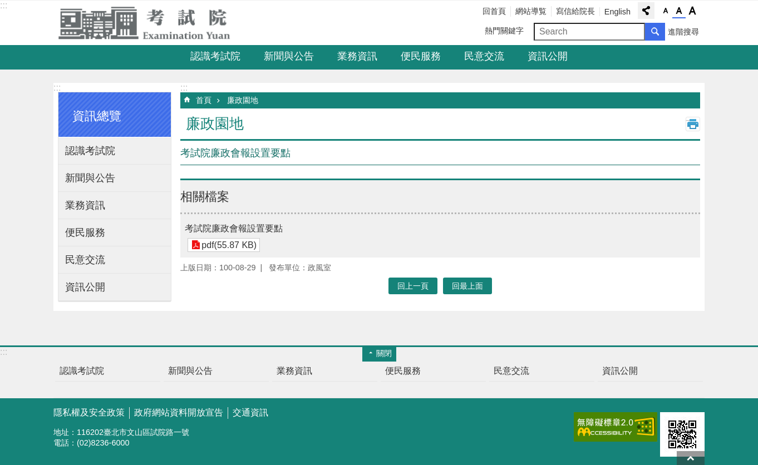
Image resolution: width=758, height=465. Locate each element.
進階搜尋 (683, 31)
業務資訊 (357, 56)
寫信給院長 (575, 11)
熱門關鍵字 (504, 30)
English (617, 11)
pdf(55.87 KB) (229, 245)
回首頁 (494, 11)
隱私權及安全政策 (89, 412)
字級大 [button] (692, 11)
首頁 (203, 100)
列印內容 (693, 124)
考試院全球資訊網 (150, 23)
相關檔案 (204, 197)
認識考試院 (215, 56)
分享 (646, 10)
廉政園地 (242, 100)
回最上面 (691, 458)
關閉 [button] (384, 353)
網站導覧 (531, 11)
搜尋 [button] (655, 32)
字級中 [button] (679, 11)
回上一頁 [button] (413, 285)
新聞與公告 (289, 56)
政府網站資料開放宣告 (178, 412)
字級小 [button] (665, 11)
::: (3, 5)
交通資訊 (250, 412)
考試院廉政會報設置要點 (234, 228)
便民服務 (421, 56)
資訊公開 (548, 56)
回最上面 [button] (467, 285)
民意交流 (484, 56)
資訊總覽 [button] (96, 116)
